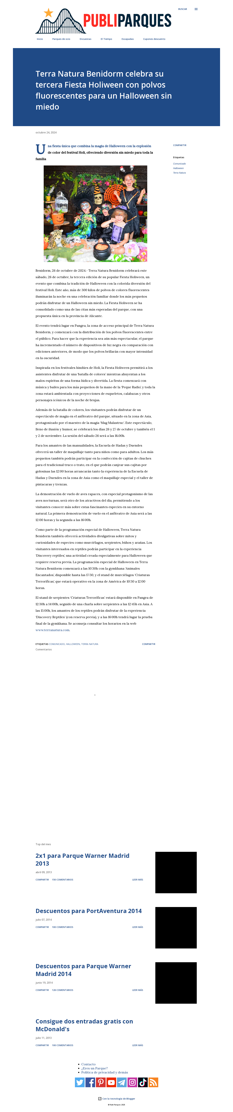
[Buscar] (182, 9)
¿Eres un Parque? (94, 1068)
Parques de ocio (59, 38)
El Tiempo (104, 38)
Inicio (38, 38)
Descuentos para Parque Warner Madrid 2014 (83, 970)
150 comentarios (62, 879)
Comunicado (179, 163)
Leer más (137, 879)
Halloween (178, 168)
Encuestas (83, 38)
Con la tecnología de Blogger (116, 1098)
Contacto (88, 1064)
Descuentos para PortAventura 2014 (89, 911)
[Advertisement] (110, 793)
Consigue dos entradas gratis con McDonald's (84, 1025)
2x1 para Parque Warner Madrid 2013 (82, 859)
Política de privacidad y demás (104, 1072)
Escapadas (126, 38)
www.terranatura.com (52, 630)
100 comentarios (62, 927)
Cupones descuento (152, 38)
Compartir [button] (179, 145)
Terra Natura (179, 172)
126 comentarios (62, 990)
